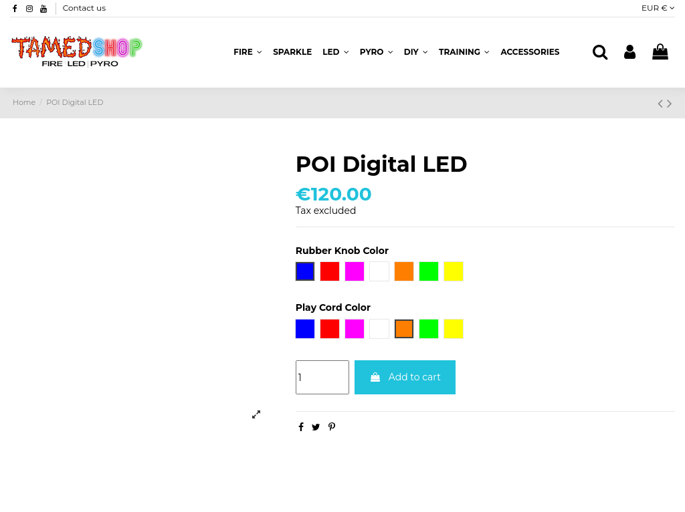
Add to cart (405, 377)
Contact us (84, 8)
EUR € (658, 8)
